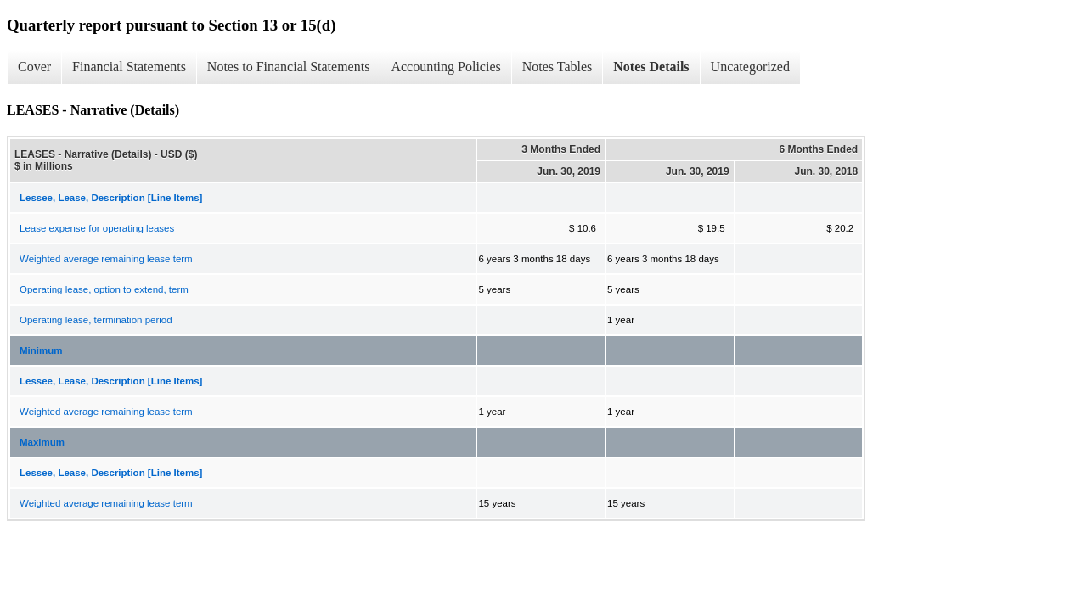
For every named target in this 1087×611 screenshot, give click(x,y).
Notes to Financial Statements (288, 66)
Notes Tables (557, 66)
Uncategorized (750, 66)
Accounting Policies (445, 66)
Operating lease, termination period (96, 320)
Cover (34, 66)
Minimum (41, 350)
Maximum (42, 442)
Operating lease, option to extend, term (104, 289)
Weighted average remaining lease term (106, 259)
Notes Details (651, 66)
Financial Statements (129, 66)
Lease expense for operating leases (97, 228)
